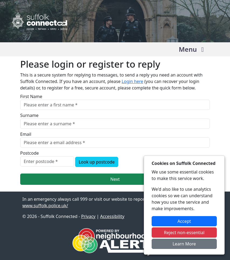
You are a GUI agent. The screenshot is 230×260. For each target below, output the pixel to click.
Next (115, 179)
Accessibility (112, 216)
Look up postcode (97, 162)
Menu (193, 49)
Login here (132, 81)
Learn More (184, 244)
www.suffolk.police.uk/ (45, 206)
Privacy (88, 216)
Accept (184, 221)
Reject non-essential (184, 232)
